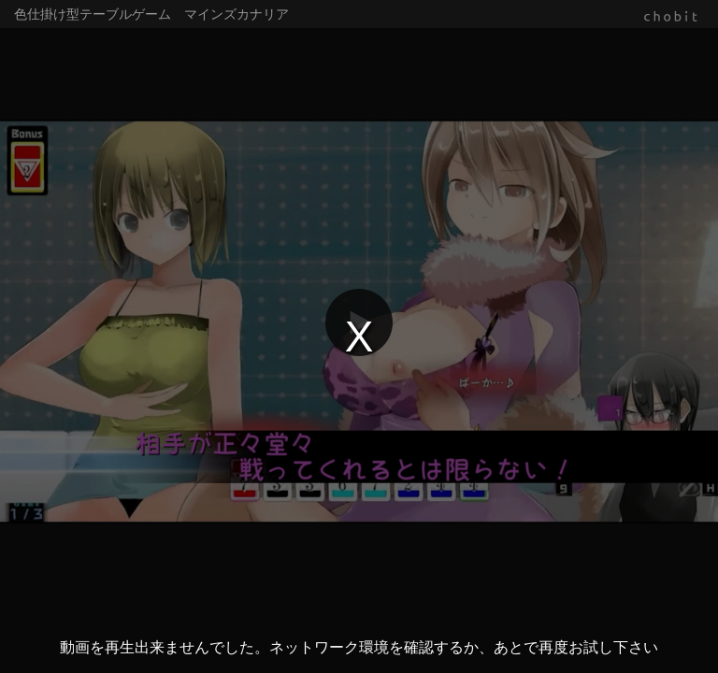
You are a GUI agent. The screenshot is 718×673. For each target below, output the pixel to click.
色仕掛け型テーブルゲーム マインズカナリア (151, 14)
